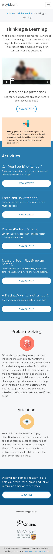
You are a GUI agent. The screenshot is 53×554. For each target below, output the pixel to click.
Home (10, 13)
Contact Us (44, 551)
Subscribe (26, 494)
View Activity (26, 108)
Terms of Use (31, 551)
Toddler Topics (23, 13)
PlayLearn (10, 4)
